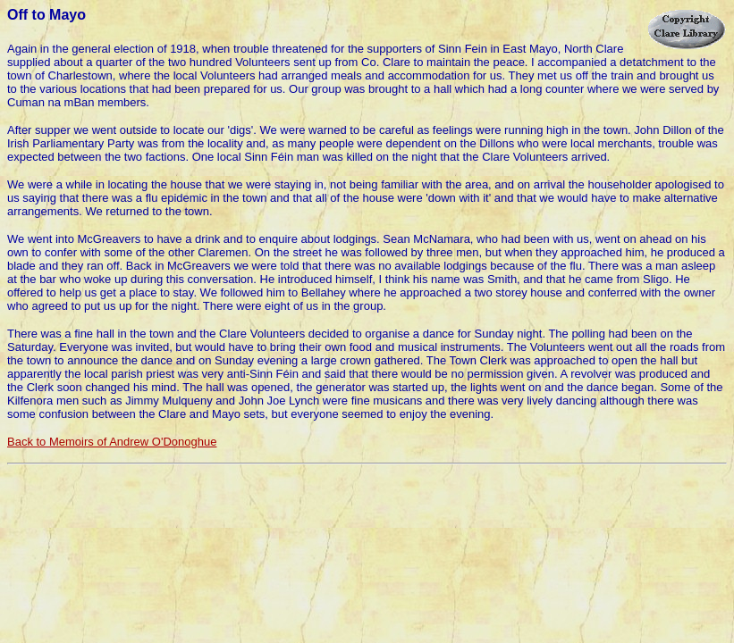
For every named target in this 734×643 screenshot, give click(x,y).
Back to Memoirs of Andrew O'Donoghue (111, 441)
